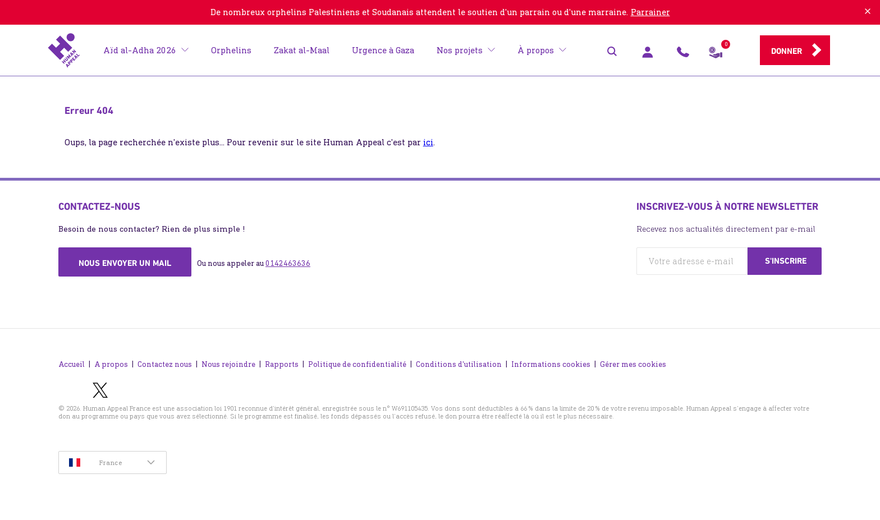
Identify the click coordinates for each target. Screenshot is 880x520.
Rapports (282, 364)
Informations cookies (550, 364)
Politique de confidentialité (357, 364)
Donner (786, 51)
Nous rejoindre (228, 364)
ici (428, 142)
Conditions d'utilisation (459, 364)
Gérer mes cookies (633, 364)
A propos (111, 364)
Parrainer (650, 12)
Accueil (71, 364)
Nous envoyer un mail (125, 263)
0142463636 (287, 263)
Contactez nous (165, 364)
